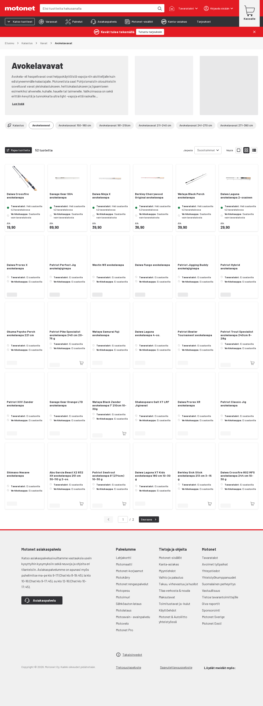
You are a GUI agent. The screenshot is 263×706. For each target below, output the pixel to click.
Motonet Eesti (212, 623)
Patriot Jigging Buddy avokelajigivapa (193, 266)
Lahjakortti (123, 557)
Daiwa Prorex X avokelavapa (17, 266)
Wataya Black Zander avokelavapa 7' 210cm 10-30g (109, 405)
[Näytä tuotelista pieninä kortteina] (246, 150)
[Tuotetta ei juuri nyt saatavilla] (81, 363)
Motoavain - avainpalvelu (133, 617)
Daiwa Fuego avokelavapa (152, 264)
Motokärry (123, 577)
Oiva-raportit (211, 604)
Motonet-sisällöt (170, 557)
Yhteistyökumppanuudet (219, 577)
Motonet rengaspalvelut (132, 584)
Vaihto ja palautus (171, 577)
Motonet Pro (124, 630)
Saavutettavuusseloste (176, 667)
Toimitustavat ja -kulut (174, 604)
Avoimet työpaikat (215, 564)
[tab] (48, 22)
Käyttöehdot (167, 610)
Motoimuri (123, 597)
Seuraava (149, 519)
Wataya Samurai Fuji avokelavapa (105, 333)
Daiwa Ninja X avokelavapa (101, 195)
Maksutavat (167, 597)
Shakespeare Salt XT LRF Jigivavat (152, 403)
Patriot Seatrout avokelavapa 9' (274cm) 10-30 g (108, 476)
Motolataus (124, 610)
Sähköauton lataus (129, 604)
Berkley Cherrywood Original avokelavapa (149, 195)
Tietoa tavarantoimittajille (220, 597)
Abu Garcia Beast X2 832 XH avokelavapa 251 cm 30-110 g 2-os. (66, 476)
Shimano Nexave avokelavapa (18, 474)
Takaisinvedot (132, 654)
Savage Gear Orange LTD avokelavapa (66, 403)
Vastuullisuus (211, 590)
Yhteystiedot (211, 571)
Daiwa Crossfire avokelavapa (18, 195)
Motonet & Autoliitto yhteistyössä (173, 619)
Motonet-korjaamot (129, 571)
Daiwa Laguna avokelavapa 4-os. (147, 333)
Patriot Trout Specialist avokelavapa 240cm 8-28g (236, 335)
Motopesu (123, 590)
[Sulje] (254, 32)
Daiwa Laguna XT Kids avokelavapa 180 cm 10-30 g (153, 476)
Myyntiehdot (167, 571)
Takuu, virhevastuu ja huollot (178, 584)
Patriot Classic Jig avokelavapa (233, 403)
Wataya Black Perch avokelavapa (191, 195)
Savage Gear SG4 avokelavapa (61, 195)
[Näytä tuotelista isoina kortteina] (238, 150)
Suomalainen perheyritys (219, 584)
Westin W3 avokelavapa (108, 264)
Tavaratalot (210, 557)
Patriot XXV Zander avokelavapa (20, 403)
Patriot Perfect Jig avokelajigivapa (63, 266)
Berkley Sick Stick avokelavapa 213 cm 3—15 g (195, 476)
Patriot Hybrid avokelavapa (230, 266)
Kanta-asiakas (169, 564)
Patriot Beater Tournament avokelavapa (195, 333)
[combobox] (97, 8)
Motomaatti (124, 564)
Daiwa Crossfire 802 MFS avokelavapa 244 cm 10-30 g (237, 476)
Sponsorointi (211, 610)
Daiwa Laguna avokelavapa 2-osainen (236, 195)
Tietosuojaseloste (128, 667)
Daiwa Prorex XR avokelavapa (189, 403)
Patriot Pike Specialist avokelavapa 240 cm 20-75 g (66, 335)
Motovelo (122, 623)
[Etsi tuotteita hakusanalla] (159, 8)
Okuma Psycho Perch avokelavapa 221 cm (21, 333)
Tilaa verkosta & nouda (174, 590)
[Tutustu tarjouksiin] (150, 32)
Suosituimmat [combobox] (206, 150)
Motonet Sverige (213, 617)
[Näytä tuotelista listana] (254, 150)
